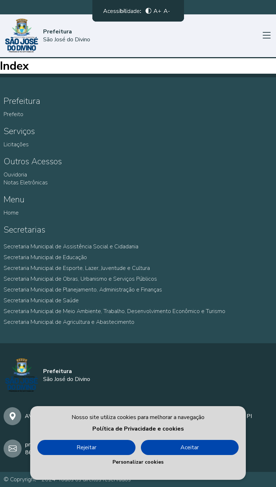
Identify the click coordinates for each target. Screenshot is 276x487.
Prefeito (13, 114)
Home (11, 213)
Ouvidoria (15, 175)
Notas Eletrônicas (26, 183)
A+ (157, 12)
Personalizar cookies (138, 462)
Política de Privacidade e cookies (138, 429)
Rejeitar (86, 447)
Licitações (16, 144)
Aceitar (189, 447)
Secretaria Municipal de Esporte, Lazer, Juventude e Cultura (77, 268)
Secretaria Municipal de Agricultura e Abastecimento (69, 322)
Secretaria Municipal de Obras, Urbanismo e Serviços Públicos (80, 279)
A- (167, 12)
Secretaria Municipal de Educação (45, 257)
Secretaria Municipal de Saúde (41, 300)
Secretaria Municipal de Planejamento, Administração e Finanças (83, 290)
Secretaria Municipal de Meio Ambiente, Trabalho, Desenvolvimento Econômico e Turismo (114, 311)
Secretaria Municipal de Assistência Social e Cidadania (71, 247)
